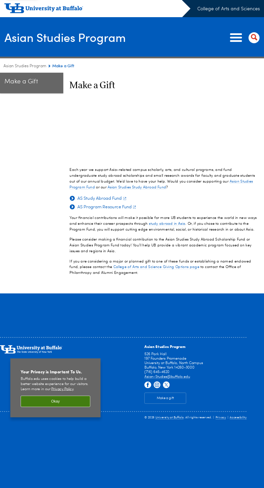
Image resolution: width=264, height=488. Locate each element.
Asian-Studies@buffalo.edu (167, 377)
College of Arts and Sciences (228, 9)
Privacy (221, 417)
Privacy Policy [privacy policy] (62, 389)
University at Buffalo (169, 417)
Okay (55, 401)
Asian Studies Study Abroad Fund (137, 187)
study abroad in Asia (167, 223)
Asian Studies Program (69, 37)
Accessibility (238, 417)
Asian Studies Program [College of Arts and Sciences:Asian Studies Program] (24, 66)
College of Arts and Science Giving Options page (155, 267)
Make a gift (165, 398)
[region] (55, 387)
